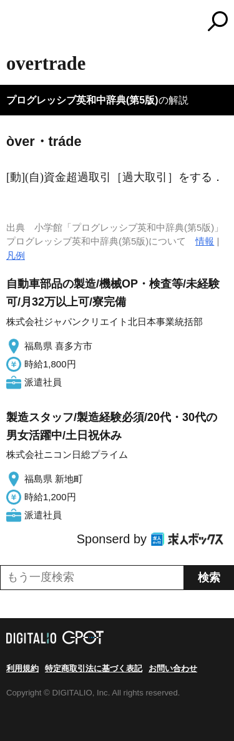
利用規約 (22, 668)
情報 (204, 241)
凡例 (15, 255)
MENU (15, 23)
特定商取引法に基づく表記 (93, 668)
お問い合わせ (173, 668)
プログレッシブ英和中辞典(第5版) (82, 100)
